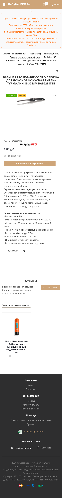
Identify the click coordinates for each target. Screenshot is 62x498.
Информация (31, 395)
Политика (31, 389)
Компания (31, 380)
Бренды (31, 424)
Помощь (31, 400)
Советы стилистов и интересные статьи (31, 420)
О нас (31, 385)
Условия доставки (31, 408)
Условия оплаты (31, 404)
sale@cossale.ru (23, 448)
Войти (57, 4)
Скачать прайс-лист (34, 431)
